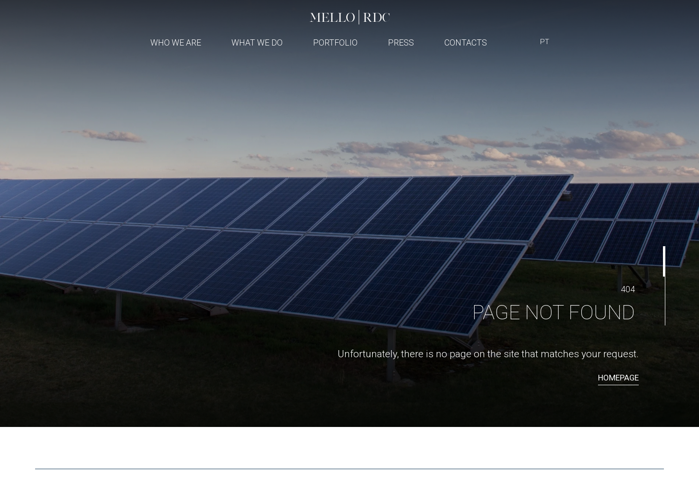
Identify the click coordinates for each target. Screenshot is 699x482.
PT (544, 41)
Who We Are (175, 42)
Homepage (618, 377)
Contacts (465, 42)
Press (401, 42)
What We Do (257, 42)
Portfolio (335, 42)
